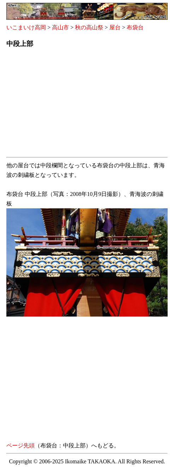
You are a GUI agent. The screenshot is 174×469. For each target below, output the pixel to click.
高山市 (60, 27)
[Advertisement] (87, 104)
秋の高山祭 (89, 27)
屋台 (115, 27)
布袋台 (135, 27)
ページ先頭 (20, 445)
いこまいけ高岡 (26, 27)
